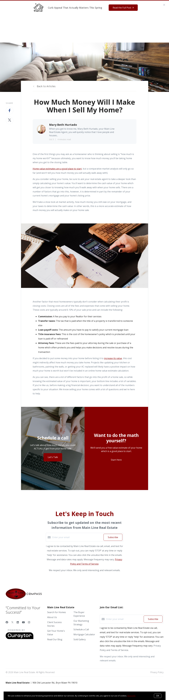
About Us (52, 617)
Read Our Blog (54, 639)
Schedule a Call (81, 629)
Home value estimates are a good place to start (57, 168)
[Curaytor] (19, 638)
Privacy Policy (156, 672)
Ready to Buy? (69, 21)
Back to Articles (46, 86)
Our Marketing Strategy (95, 21)
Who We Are (51, 21)
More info (131, 695)
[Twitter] (12, 622)
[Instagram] (29, 622)
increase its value (113, 358)
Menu (126, 21)
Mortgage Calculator (84, 634)
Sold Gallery (79, 639)
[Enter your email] (77, 537)
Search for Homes (56, 612)
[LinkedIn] (18, 622)
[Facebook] (7, 622)
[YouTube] (23, 622)
